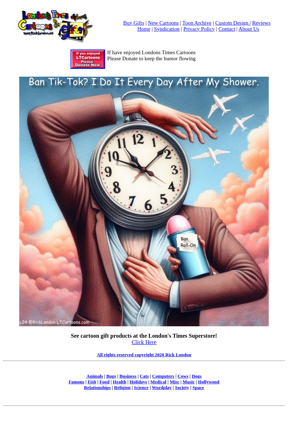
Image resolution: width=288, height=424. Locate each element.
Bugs (111, 376)
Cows (183, 376)
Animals (95, 376)
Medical (158, 381)
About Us (248, 29)
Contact (226, 29)
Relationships (97, 387)
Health (120, 381)
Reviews (261, 23)
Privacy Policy (199, 29)
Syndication (167, 29)
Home (143, 29)
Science (141, 387)
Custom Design (232, 23)
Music (188, 381)
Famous (76, 381)
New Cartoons (163, 23)
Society (182, 387)
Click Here (144, 342)
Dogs (196, 376)
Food (104, 381)
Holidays (138, 381)
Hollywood (209, 381)
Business (128, 376)
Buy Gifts (133, 23)
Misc (174, 381)
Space (198, 387)
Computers (163, 376)
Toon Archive (197, 23)
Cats (144, 376)
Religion (122, 387)
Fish (92, 381)
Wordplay (162, 387)
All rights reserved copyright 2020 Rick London (144, 354)
